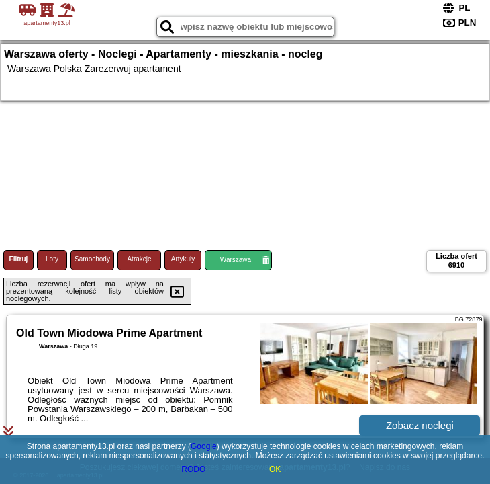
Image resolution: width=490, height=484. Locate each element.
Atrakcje (139, 259)
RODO (193, 469)
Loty (52, 259)
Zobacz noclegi (420, 425)
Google (204, 446)
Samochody (92, 259)
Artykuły (183, 259)
